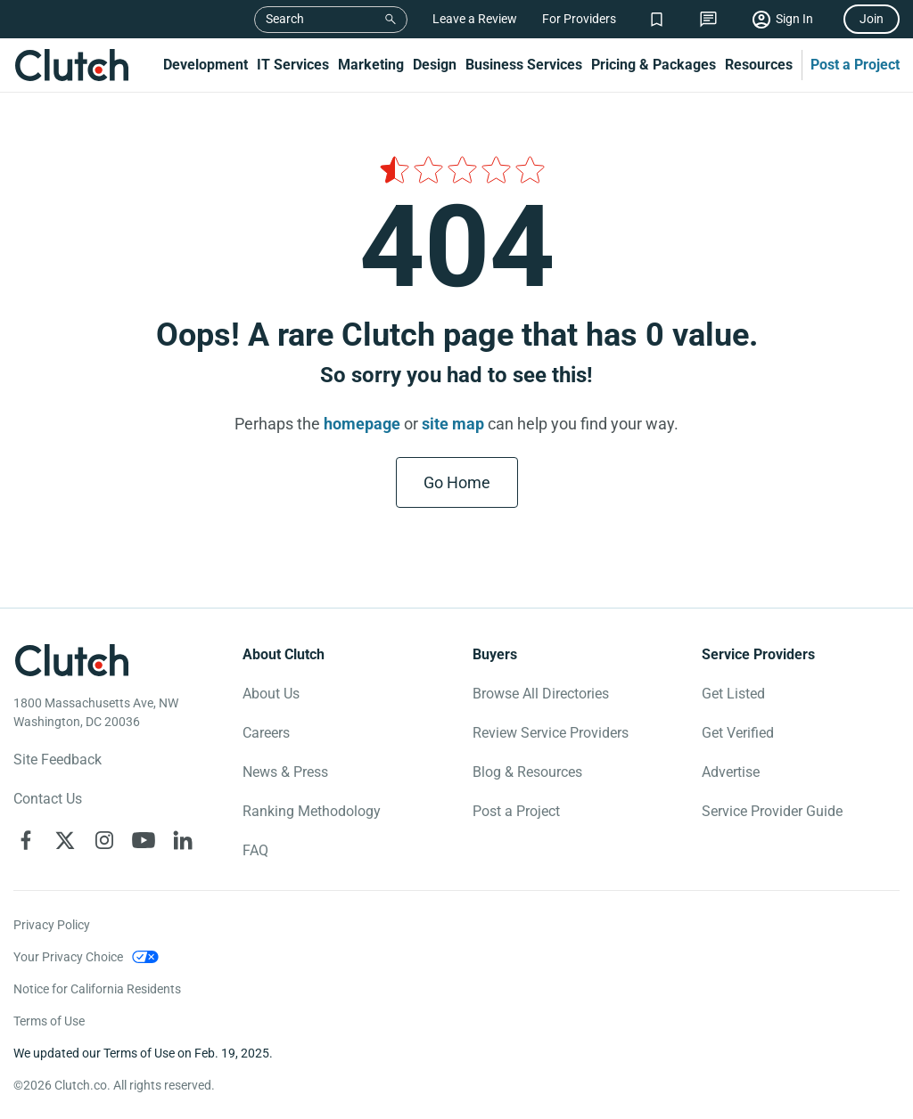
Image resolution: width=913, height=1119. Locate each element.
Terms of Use (49, 1021)
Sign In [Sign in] (794, 19)
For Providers (579, 19)
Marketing (371, 64)
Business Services (523, 64)
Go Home (457, 482)
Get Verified (738, 732)
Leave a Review (474, 19)
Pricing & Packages (653, 64)
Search (285, 19)
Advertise (731, 772)
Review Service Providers (551, 732)
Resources (759, 64)
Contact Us (47, 798)
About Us (271, 693)
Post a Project (855, 64)
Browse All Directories (541, 693)
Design (434, 64)
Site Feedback (57, 759)
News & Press (285, 772)
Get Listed (733, 693)
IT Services (293, 64)
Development (205, 64)
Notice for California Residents (97, 989)
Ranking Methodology (312, 811)
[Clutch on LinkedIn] (182, 840)
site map (453, 423)
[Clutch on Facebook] (25, 840)
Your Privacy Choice (68, 957)
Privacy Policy (51, 925)
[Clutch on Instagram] (104, 840)
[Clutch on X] (65, 840)
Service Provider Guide (772, 811)
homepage (362, 423)
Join (872, 19)
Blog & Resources (527, 772)
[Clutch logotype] (71, 660)
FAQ (255, 850)
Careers (266, 732)
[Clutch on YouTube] (143, 840)
